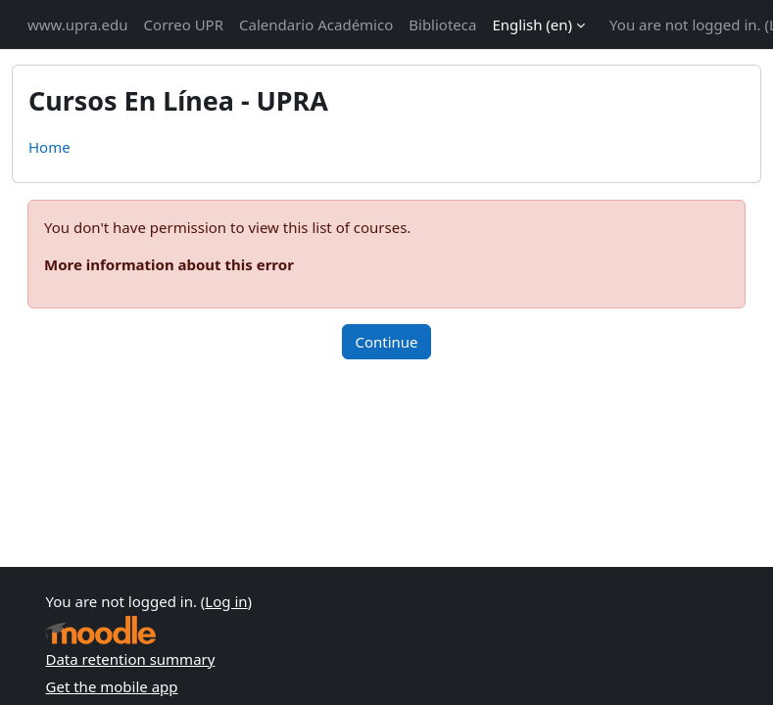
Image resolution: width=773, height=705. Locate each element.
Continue (386, 342)
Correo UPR (183, 24)
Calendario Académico (316, 24)
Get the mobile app (112, 686)
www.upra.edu (77, 24)
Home (49, 147)
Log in (226, 601)
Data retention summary (131, 659)
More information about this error (169, 264)
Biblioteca (442, 24)
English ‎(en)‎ (532, 24)
